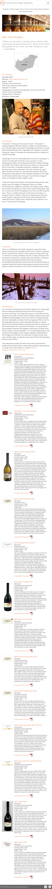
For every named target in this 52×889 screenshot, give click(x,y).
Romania (43, 25)
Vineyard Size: (7, 94)
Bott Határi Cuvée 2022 (23, 619)
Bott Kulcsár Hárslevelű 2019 (25, 657)
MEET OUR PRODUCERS (26, 21)
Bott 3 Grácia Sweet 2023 (24, 354)
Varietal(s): (17, 358)
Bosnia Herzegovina (17, 25)
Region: (5, 81)
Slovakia (25, 27)
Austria (6, 25)
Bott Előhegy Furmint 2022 (24, 543)
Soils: (4, 86)
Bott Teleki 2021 (20, 801)
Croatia (28, 25)
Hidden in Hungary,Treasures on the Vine (19, 349)
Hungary (35, 25)
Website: (5, 79)
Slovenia (33, 27)
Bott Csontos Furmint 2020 (24, 452)
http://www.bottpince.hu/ (18, 79)
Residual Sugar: (18, 361)
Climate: (5, 83)
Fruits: (4, 92)
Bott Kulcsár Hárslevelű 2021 (25, 691)
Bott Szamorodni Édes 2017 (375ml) (28, 725)
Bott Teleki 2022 (20, 842)
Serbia (18, 27)
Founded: (5, 77)
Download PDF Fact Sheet (21, 405)
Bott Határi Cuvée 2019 (23, 582)
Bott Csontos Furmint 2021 (24, 499)
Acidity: (16, 363)
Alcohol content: (19, 360)
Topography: (6, 90)
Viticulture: (6, 96)
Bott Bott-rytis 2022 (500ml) (25, 411)
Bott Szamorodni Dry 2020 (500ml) (27, 761)
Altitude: (5, 88)
